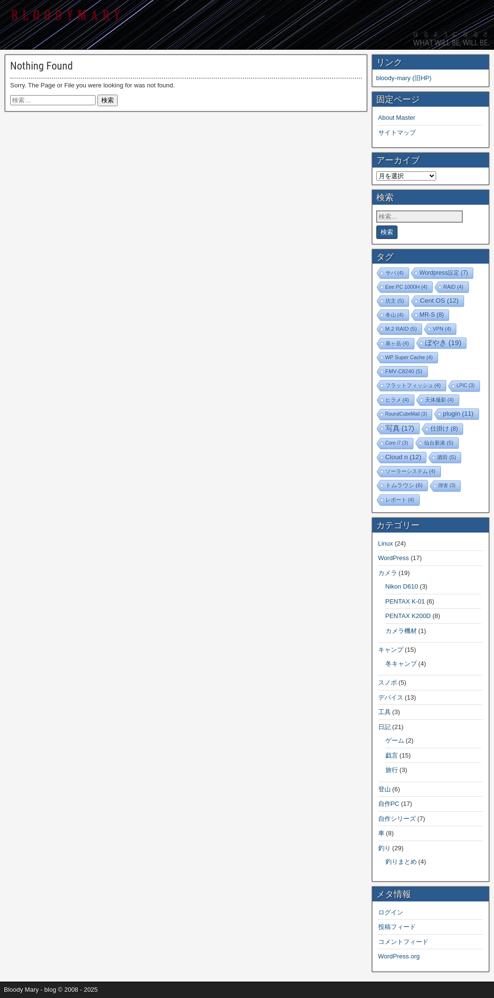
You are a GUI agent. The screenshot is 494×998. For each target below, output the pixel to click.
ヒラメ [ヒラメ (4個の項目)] (397, 400)
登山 (384, 789)
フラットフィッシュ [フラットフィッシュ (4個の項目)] (413, 385)
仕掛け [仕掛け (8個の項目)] (444, 428)
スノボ (387, 682)
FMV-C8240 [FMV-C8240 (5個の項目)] (404, 371)
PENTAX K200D (408, 615)
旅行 (391, 769)
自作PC (388, 803)
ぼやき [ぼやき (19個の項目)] (443, 342)
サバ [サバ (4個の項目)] (394, 273)
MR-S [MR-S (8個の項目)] (432, 314)
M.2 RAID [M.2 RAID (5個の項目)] (401, 329)
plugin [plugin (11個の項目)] (458, 413)
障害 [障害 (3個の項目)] (447, 485)
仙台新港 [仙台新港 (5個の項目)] (438, 443)
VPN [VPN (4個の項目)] (442, 329)
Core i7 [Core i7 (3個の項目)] (396, 443)
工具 (384, 712)
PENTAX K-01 (405, 601)
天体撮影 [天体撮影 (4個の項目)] (439, 400)
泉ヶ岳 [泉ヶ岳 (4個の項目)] (397, 343)
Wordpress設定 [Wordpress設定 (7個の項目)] (444, 272)
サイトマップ (397, 132)
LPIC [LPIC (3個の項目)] (466, 385)
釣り (384, 848)
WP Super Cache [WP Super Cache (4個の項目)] (409, 357)
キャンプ (390, 649)
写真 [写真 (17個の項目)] (399, 428)
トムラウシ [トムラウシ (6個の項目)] (404, 485)
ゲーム (394, 740)
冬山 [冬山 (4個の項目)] (394, 315)
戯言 (391, 755)
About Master (396, 117)
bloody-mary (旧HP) (404, 78)
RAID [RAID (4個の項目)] (453, 287)
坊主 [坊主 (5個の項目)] (394, 301)
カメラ (387, 572)
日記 (384, 727)
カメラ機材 (401, 630)
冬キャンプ (401, 663)
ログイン (390, 912)
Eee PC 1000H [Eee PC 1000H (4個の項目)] (406, 287)
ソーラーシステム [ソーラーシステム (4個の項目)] (410, 471)
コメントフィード (403, 941)
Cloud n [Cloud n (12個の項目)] (403, 457)
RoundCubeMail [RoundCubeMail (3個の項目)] (406, 414)
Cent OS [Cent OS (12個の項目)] (439, 300)
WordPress (393, 558)
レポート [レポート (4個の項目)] (399, 500)
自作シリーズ (397, 818)
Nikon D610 (401, 586)
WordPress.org (399, 956)
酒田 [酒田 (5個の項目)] (446, 457)
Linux (385, 543)
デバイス (390, 697)
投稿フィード (397, 926)
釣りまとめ (401, 861)
